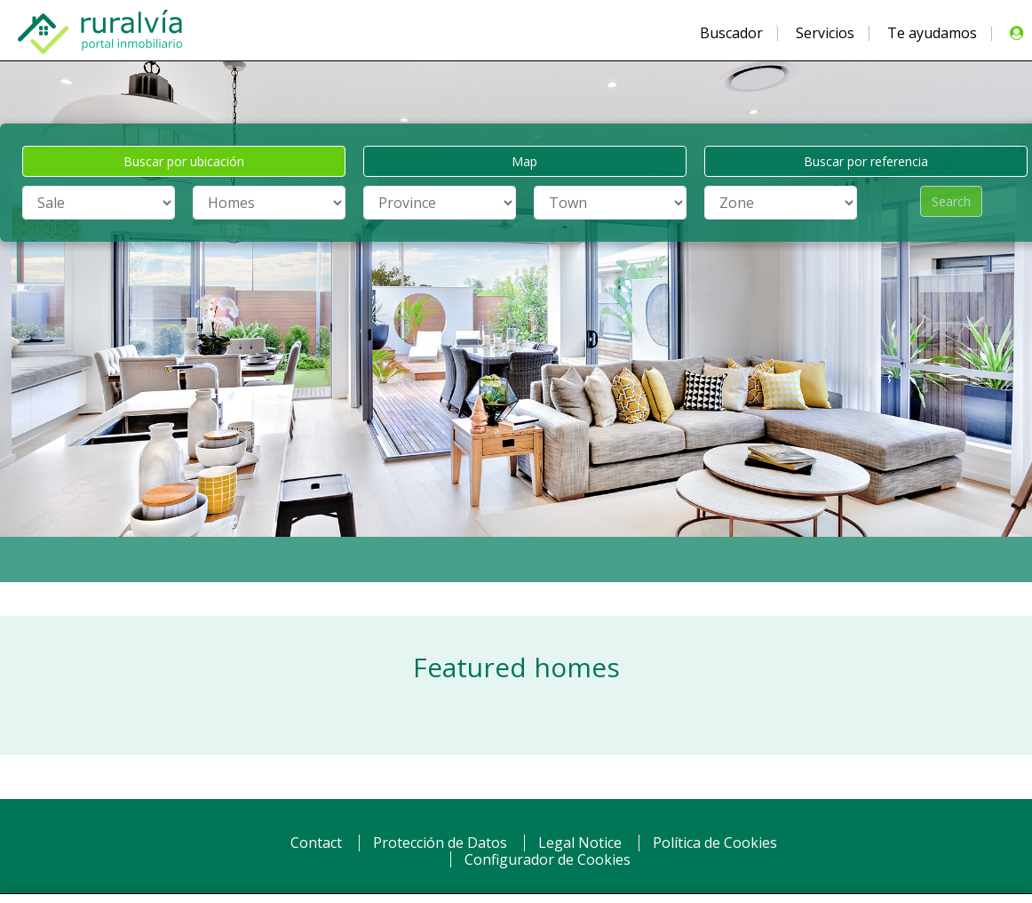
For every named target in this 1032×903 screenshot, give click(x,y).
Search (951, 201)
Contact (316, 842)
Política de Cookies (715, 842)
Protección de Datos (440, 842)
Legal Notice (580, 842)
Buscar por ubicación (183, 161)
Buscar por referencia (866, 161)
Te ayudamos (932, 33)
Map (524, 161)
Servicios (825, 33)
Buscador (731, 33)
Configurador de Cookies (547, 859)
